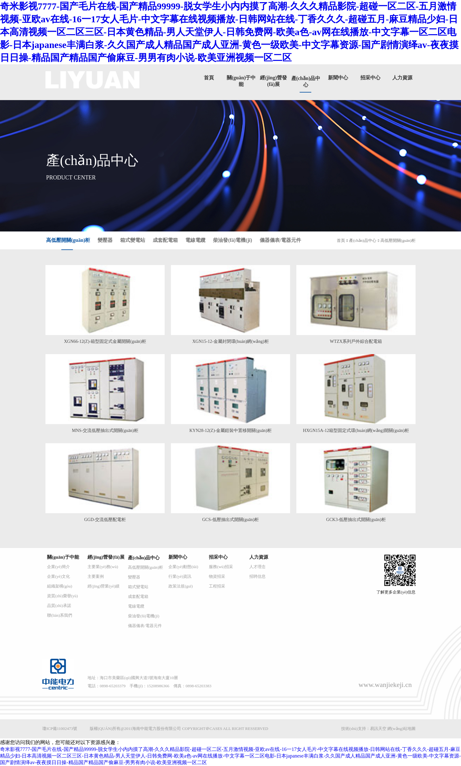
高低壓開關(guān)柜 (68, 240)
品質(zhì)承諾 (59, 605)
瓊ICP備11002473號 (59, 728)
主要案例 (95, 576)
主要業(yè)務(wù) (102, 566)
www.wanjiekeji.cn (385, 685)
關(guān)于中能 (63, 557)
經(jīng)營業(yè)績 (103, 586)
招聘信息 (257, 576)
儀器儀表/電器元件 (280, 240)
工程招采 (217, 586)
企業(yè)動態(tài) (183, 566)
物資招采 (217, 576)
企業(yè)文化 (58, 576)
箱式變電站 (132, 240)
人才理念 (257, 566)
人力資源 (402, 77)
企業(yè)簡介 (58, 566)
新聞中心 (338, 77)
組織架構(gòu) (59, 586)
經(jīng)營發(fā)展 (105, 557)
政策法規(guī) (180, 586)
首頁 (209, 77)
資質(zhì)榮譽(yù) (62, 595)
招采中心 (370, 77)
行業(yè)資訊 (179, 576)
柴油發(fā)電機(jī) (232, 240)
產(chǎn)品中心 (362, 240)
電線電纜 (195, 240)
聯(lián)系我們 (59, 615)
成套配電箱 (165, 240)
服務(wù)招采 (221, 566)
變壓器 (105, 240)
